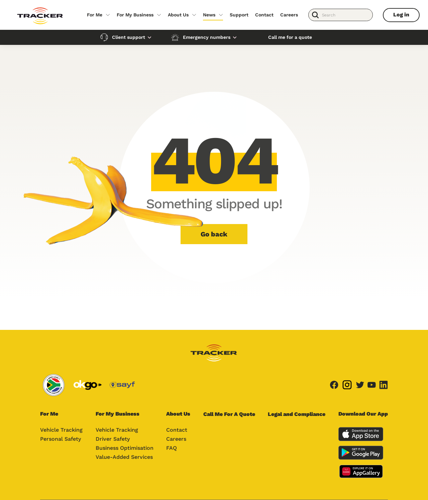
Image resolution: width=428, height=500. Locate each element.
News (209, 14)
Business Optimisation (124, 448)
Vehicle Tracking (61, 430)
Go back (214, 234)
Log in (401, 14)
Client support (128, 37)
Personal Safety (60, 439)
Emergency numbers (206, 37)
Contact (264, 14)
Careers (289, 14)
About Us (178, 14)
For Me (94, 14)
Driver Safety (113, 439)
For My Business (135, 14)
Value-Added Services (124, 457)
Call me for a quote (290, 37)
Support (239, 14)
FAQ (171, 448)
